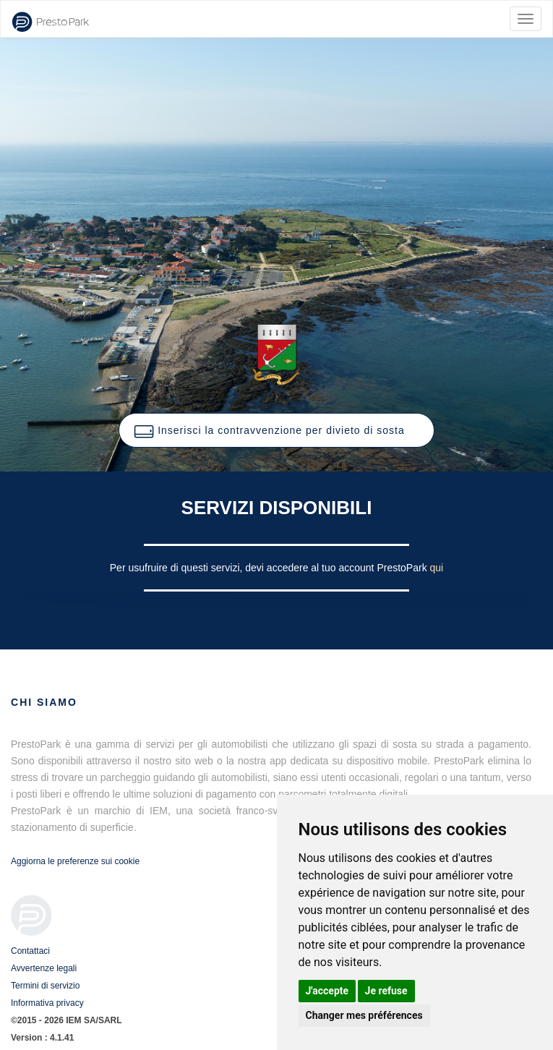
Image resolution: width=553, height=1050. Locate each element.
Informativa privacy (47, 1003)
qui (437, 567)
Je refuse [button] (386, 990)
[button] (276, 430)
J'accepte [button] (327, 990)
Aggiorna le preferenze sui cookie (75, 861)
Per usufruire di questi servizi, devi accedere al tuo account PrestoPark (270, 567)
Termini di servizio (45, 986)
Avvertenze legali (44, 968)
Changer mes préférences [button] (364, 1015)
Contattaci (30, 951)
